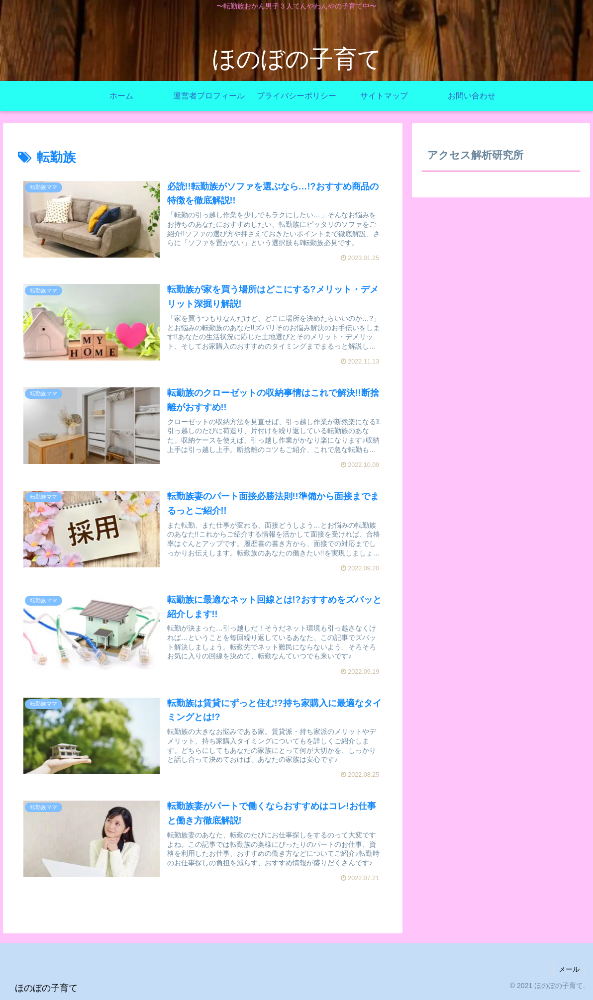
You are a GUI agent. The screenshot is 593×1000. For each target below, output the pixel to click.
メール (569, 969)
